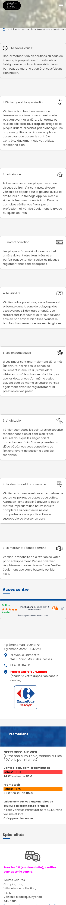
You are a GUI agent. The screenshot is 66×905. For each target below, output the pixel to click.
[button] (16, 589)
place (6, 655)
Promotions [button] (18, 734)
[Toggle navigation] (61, 4)
